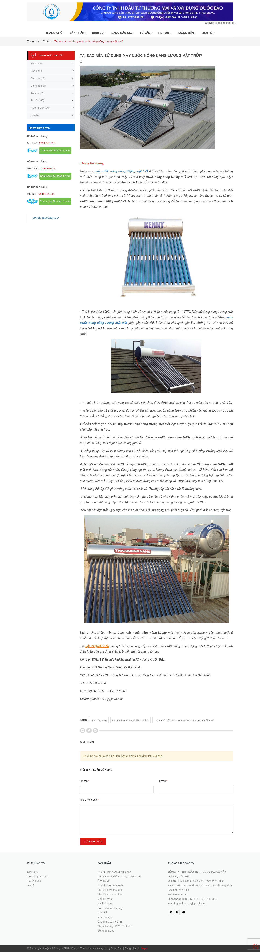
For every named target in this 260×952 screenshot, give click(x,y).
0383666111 (48, 168)
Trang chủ (55, 32)
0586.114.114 (46, 193)
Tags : (84, 720)
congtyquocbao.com (46, 217)
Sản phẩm (78, 32)
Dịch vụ (99, 32)
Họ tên (85, 781)
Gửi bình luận (93, 841)
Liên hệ (208, 32)
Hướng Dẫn (186, 32)
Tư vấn (146, 32)
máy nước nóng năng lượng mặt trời (130, 720)
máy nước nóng (99, 720)
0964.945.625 (47, 143)
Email (163, 781)
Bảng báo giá (122, 32)
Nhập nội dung (89, 799)
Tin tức (164, 32)
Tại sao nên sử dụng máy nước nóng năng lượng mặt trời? (183, 720)
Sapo (144, 948)
